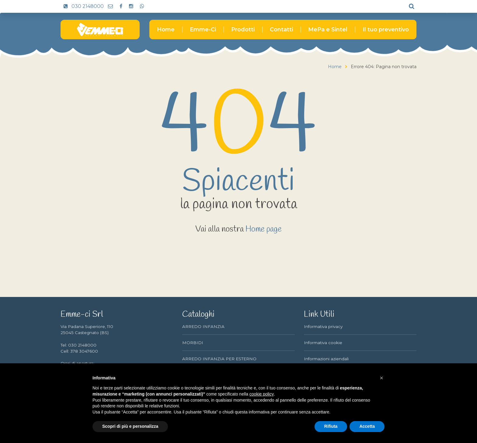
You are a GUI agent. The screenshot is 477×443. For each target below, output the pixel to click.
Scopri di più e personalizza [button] (130, 426)
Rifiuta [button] (331, 426)
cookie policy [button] (261, 394)
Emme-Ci (203, 29)
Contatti (281, 29)
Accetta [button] (367, 426)
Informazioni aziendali (326, 358)
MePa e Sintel (327, 29)
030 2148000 (82, 6)
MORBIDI (192, 342)
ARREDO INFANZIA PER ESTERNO (219, 358)
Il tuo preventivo (386, 29)
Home (166, 29)
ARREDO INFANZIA (203, 326)
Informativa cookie (323, 342)
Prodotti (243, 29)
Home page (263, 229)
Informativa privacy (323, 326)
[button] (381, 378)
